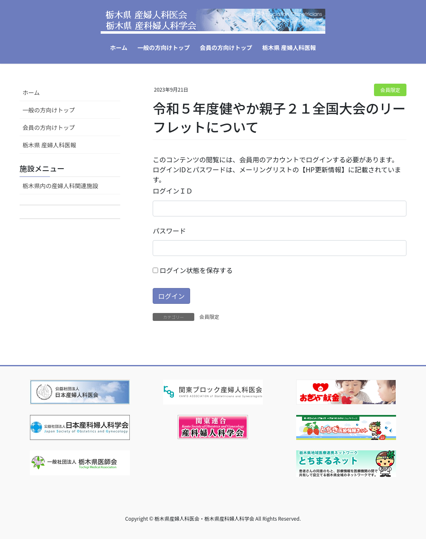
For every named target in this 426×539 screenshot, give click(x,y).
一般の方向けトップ (48, 110)
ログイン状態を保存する (193, 270)
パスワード (169, 231)
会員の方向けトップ (48, 127)
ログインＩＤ (173, 191)
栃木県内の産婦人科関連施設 (60, 185)
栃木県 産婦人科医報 (49, 145)
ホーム (31, 92)
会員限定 (390, 89)
